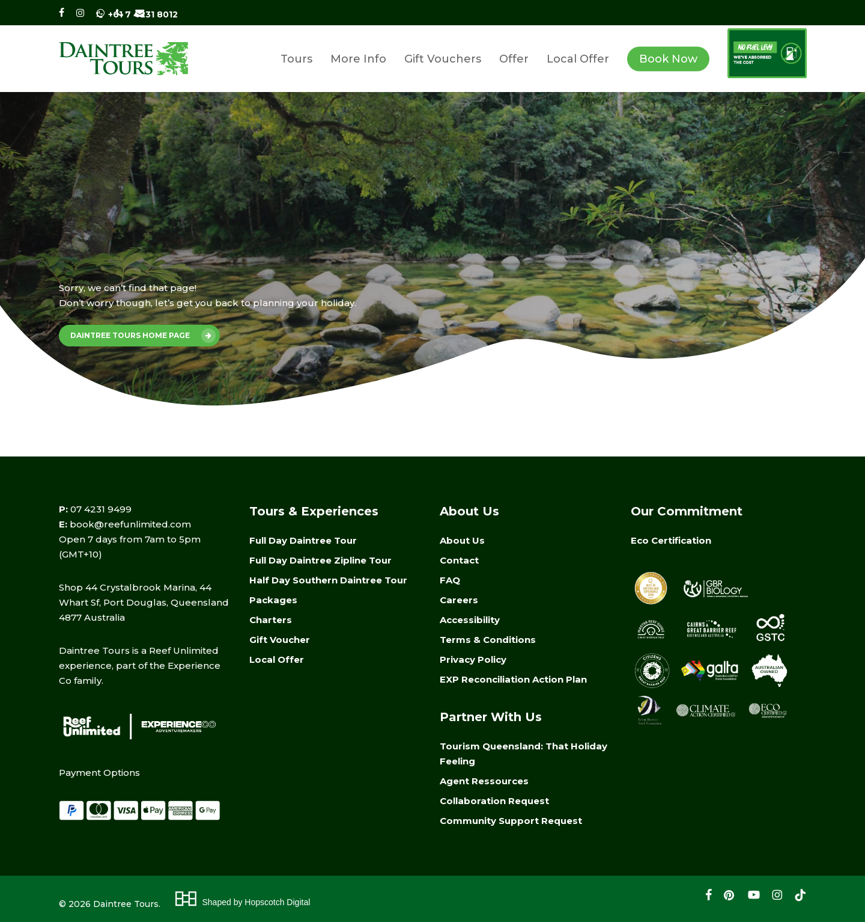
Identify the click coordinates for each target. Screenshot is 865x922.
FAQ (450, 580)
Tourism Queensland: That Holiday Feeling (523, 753)
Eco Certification (671, 540)
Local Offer (276, 659)
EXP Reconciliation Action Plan (513, 679)
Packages (273, 600)
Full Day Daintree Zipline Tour (320, 560)
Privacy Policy (473, 659)
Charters (270, 619)
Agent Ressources (484, 781)
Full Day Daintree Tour (303, 540)
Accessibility (470, 619)
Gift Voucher (279, 639)
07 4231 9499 (101, 509)
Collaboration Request (494, 801)
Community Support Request (511, 820)
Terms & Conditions (488, 639)
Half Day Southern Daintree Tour (328, 580)
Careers (459, 600)
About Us (462, 540)
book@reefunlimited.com (130, 524)
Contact (459, 560)
